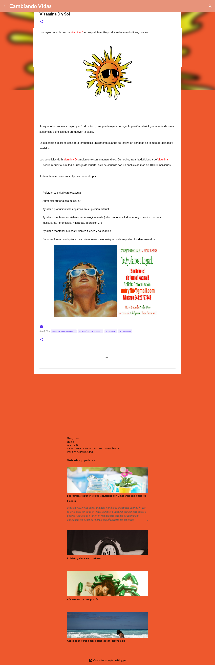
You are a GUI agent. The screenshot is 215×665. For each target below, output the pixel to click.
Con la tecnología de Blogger (107, 660)
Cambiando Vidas (30, 6)
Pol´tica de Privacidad (80, 451)
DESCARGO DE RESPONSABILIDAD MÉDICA (93, 448)
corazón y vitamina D (90, 331)
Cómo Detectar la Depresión (82, 599)
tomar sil (111, 331)
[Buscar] (210, 6)
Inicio (70, 441)
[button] (41, 22)
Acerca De (73, 445)
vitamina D (125, 331)
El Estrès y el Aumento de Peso (84, 558)
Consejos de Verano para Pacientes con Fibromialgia (96, 640)
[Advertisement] (107, 402)
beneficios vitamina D (63, 331)
